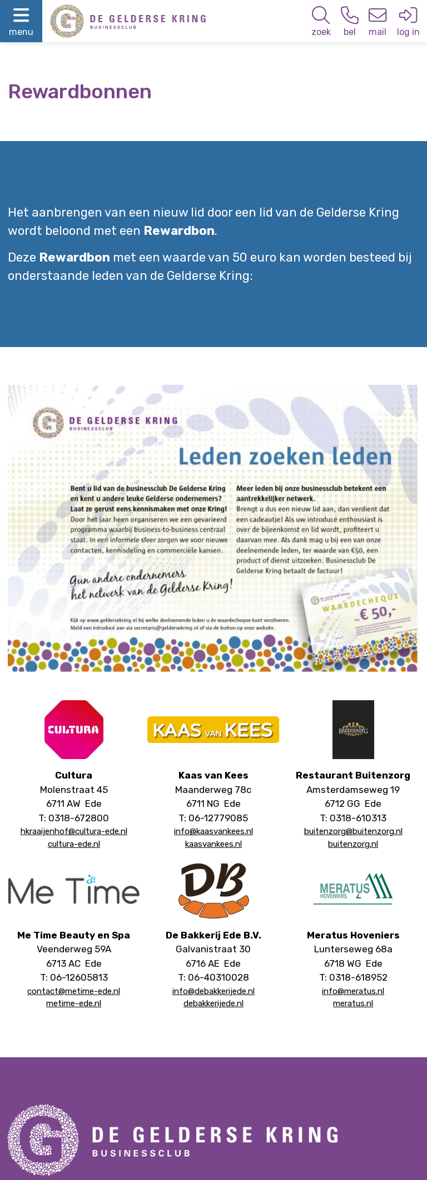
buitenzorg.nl (353, 844)
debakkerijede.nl (213, 1003)
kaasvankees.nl (213, 844)
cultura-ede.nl (74, 844)
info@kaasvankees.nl (213, 831)
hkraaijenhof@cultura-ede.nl (74, 831)
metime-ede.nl (73, 1003)
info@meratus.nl (353, 991)
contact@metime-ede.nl (73, 991)
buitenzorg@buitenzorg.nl (353, 831)
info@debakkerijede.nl (213, 991)
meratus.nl (353, 1003)
